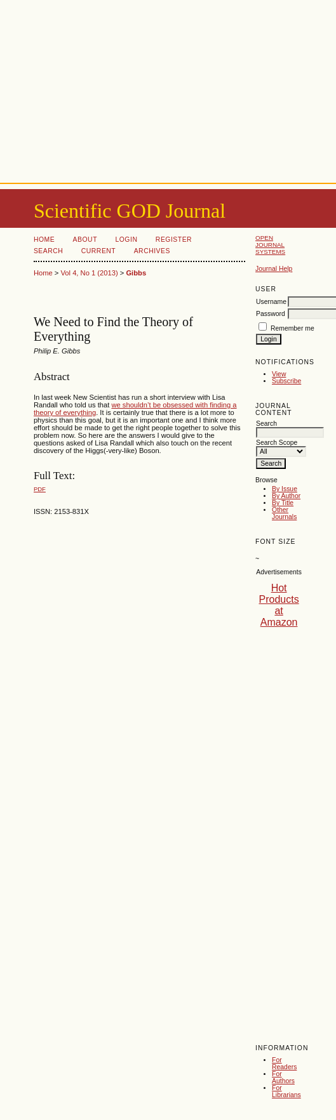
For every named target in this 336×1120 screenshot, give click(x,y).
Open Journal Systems (270, 244)
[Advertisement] (168, 89)
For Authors (283, 1077)
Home (44, 239)
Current (98, 250)
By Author (286, 495)
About (85, 239)
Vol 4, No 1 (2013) (89, 273)
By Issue (284, 488)
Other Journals (284, 513)
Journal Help (273, 268)
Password (270, 313)
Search (48, 250)
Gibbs (136, 273)
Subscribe (286, 381)
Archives (152, 250)
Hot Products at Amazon (279, 605)
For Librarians (286, 1091)
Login (126, 239)
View (279, 374)
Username (271, 301)
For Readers (284, 1064)
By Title (282, 502)
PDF (40, 488)
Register (174, 239)
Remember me (292, 328)
